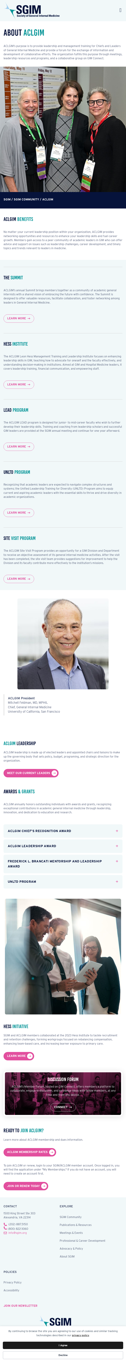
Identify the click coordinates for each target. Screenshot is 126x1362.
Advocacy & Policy (71, 1248)
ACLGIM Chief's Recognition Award (39, 831)
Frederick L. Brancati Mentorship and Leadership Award (55, 863)
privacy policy (80, 1335)
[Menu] (120, 10)
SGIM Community (71, 1217)
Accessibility (11, 1290)
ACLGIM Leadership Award (32, 846)
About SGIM (67, 1256)
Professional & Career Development (82, 1240)
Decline (63, 1355)
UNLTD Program (22, 881)
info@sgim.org (17, 1233)
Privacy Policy (13, 1282)
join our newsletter (20, 1305)
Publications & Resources (76, 1225)
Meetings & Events (71, 1233)
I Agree (63, 1345)
